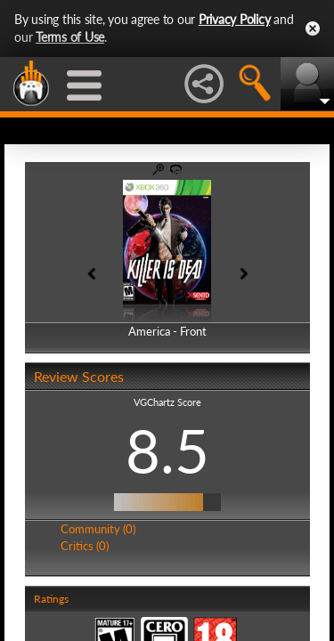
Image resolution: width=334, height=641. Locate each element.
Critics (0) (85, 546)
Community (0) (98, 529)
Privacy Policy (235, 19)
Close (312, 28)
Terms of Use (70, 37)
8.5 (167, 450)
